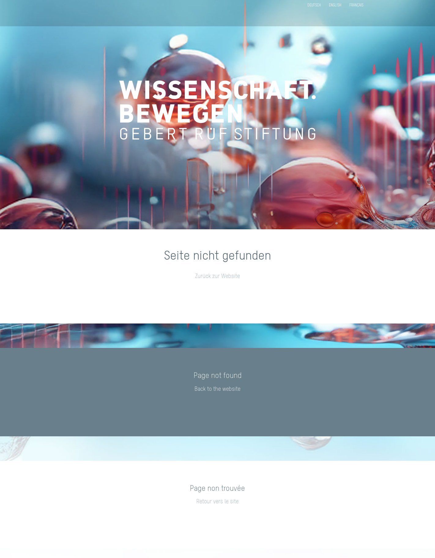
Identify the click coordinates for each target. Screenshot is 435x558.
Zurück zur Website (217, 276)
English (335, 5)
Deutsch (314, 5)
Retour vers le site (217, 501)
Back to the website (217, 389)
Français (356, 5)
